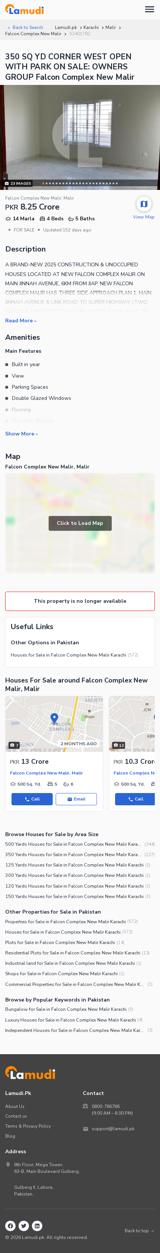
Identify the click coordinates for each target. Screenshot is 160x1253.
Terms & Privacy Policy (28, 1126)
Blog (10, 1136)
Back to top (140, 1231)
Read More (21, 320)
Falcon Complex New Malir (33, 34)
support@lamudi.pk (113, 1129)
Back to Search (25, 27)
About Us (15, 1106)
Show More (22, 433)
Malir (110, 27)
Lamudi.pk (66, 27)
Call (32, 799)
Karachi (91, 27)
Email (76, 799)
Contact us (16, 1116)
